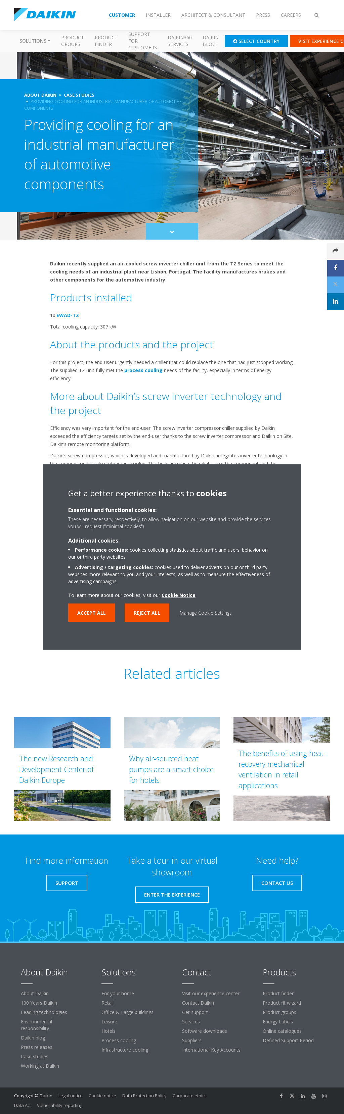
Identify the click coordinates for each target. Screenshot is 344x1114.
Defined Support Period (289, 1040)
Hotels (108, 1031)
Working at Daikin (40, 1066)
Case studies (34, 1056)
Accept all (91, 613)
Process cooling (118, 1040)
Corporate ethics (190, 1096)
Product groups (72, 40)
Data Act (22, 1105)
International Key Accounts (211, 1050)
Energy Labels (278, 1021)
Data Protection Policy (144, 1096)
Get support (195, 1012)
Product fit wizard (282, 1003)
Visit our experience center (211, 993)
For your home (117, 993)
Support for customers (142, 41)
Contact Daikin (198, 1003)
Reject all (147, 613)
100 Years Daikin (39, 1003)
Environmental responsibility (36, 1024)
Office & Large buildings (127, 1012)
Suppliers (192, 1040)
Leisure (109, 1021)
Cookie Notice (179, 595)
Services (191, 1021)
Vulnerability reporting (59, 1105)
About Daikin (35, 993)
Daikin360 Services (180, 40)
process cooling (143, 370)
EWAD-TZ (67, 315)
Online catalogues (282, 1031)
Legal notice (70, 1096)
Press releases (36, 1047)
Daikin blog (211, 40)
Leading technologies (44, 1012)
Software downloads (204, 1031)
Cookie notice (102, 1096)
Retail (107, 1003)
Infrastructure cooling (124, 1050)
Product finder (106, 40)
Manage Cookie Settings (206, 613)
